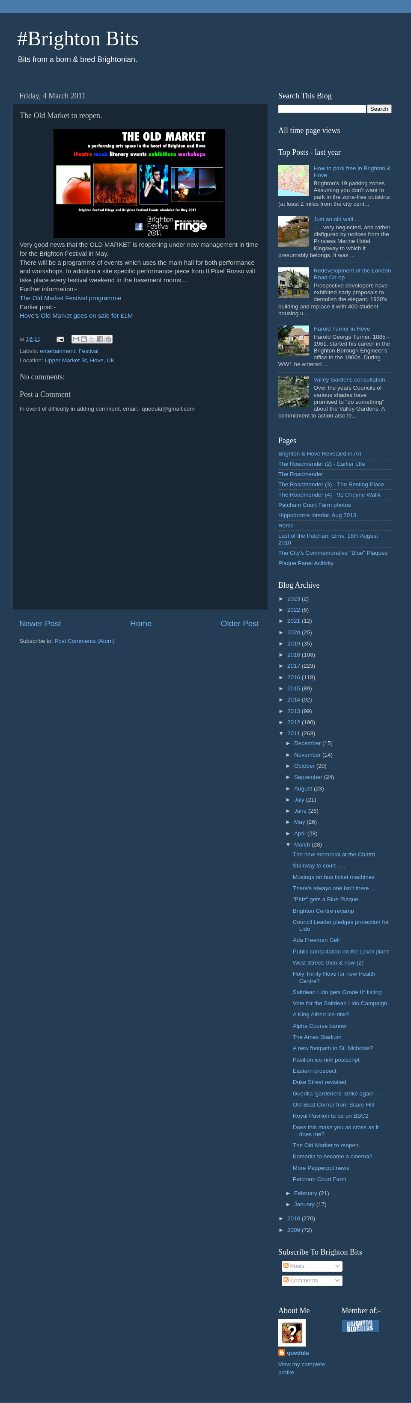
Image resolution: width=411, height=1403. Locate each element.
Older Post (240, 623)
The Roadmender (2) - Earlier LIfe (321, 464)
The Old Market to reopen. (326, 1145)
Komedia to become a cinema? (332, 1156)
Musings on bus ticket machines (334, 877)
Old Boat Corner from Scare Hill (333, 1104)
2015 (294, 688)
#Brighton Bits (78, 38)
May (300, 822)
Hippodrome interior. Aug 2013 (317, 515)
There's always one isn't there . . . (335, 888)
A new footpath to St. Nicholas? (333, 1048)
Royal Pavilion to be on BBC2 (331, 1116)
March (303, 844)
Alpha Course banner (320, 1026)
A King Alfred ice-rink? (321, 1014)
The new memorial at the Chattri (334, 854)
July (300, 799)
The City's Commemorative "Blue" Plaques (332, 553)
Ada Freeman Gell (316, 940)
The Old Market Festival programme (71, 298)
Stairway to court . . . (319, 865)
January (305, 1204)
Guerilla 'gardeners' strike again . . (336, 1093)
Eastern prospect (315, 1071)
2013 (294, 711)
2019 (294, 643)
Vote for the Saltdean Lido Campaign (340, 1003)
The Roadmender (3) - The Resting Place (331, 484)
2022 (294, 610)
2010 (294, 1218)
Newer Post (40, 623)
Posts (294, 1266)
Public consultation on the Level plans (341, 951)
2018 (294, 654)
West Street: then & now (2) (328, 962)
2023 (294, 598)
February (306, 1193)
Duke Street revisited (319, 1082)
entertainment (57, 351)
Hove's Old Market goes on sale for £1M (76, 315)
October (305, 766)
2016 (294, 677)
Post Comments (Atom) (85, 641)
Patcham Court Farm (319, 1179)
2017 (294, 666)
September (309, 777)
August (304, 788)
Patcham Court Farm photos (314, 505)
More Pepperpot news (321, 1168)
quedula (298, 1353)
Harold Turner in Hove (341, 329)
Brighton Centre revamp (323, 911)
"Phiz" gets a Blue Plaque (325, 899)
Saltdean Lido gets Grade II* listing (337, 992)
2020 (294, 632)
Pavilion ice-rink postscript (326, 1060)
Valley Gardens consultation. (350, 379)
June (301, 811)
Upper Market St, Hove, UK (80, 360)
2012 (294, 722)
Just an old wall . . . (338, 219)
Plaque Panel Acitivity (306, 563)
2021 (294, 621)
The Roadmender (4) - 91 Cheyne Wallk (329, 494)
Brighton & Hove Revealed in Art (319, 453)
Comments (300, 1280)
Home (141, 623)
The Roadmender (300, 474)
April (300, 833)
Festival (88, 351)
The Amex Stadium (317, 1037)
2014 (294, 699)
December (308, 743)
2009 (294, 1230)
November (308, 755)
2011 (294, 733)
